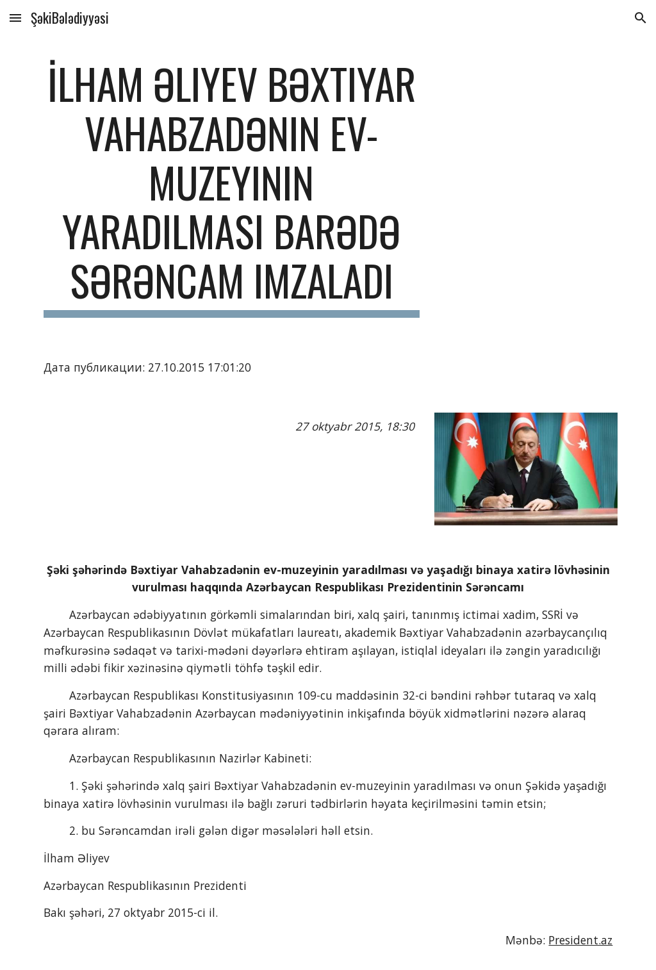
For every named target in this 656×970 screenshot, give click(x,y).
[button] (15, 17)
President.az (580, 940)
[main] (231, 188)
